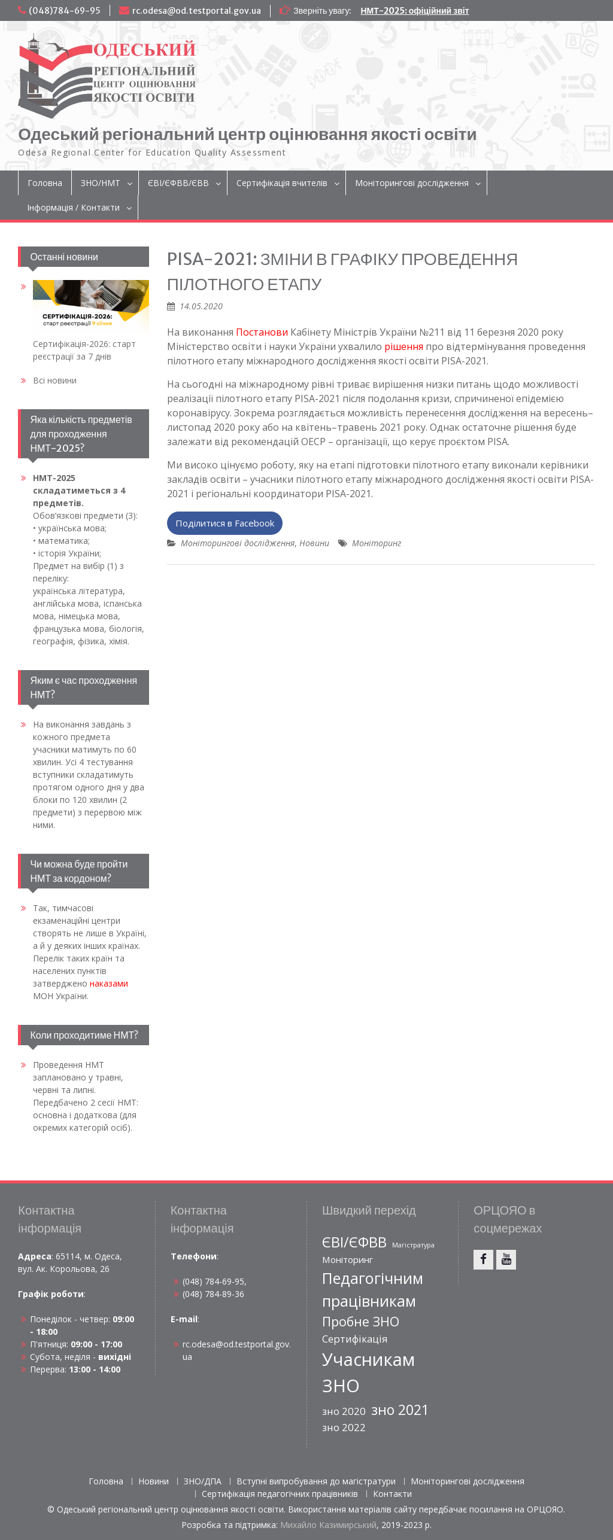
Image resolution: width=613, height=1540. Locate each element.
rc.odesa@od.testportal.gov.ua (196, 10)
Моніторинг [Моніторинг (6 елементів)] (347, 1259)
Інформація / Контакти (73, 207)
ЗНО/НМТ (100, 182)
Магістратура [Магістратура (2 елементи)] (413, 1245)
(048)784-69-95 (65, 10)
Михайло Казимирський (328, 1524)
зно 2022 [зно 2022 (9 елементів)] (344, 1427)
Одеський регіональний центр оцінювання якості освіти (247, 134)
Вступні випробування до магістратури (316, 1482)
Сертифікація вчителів (281, 182)
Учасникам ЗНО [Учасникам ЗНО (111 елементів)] (368, 1372)
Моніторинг (376, 543)
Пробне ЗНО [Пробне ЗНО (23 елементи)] (360, 1321)
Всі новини (55, 380)
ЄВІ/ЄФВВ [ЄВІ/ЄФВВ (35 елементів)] (354, 1242)
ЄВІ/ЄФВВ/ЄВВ (178, 182)
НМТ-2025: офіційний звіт (414, 10)
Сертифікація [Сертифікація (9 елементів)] (355, 1339)
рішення (403, 346)
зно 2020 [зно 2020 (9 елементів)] (344, 1411)
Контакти (392, 1494)
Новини (314, 543)
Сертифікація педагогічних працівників (280, 1494)
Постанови (262, 332)
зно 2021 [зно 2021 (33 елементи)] (400, 1409)
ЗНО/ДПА (202, 1482)
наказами (109, 983)
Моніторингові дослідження (412, 182)
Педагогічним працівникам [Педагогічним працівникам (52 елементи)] (372, 1289)
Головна (45, 182)
